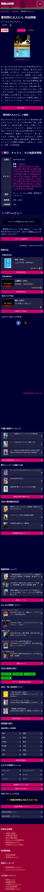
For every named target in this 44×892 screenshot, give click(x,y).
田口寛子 (18, 169)
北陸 (24, 746)
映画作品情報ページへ (9, 812)
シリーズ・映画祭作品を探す (21, 682)
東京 (3, 733)
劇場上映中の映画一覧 (21, 496)
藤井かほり (30, 179)
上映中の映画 (10, 833)
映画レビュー (21, 663)
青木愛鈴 (18, 174)
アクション (6, 770)
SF (3, 775)
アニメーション (28, 770)
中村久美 (18, 171)
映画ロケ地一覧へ (21, 789)
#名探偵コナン (29, 674)
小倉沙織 (33, 186)
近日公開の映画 (11, 838)
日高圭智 (21, 166)
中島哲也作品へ (21, 272)
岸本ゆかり (30, 184)
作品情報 (15, 11)
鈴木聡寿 (33, 174)
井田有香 (29, 189)
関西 (3, 737)
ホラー (25, 779)
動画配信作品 (10, 882)
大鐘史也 (33, 171)
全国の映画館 (10, 855)
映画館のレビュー (12, 857)
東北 (24, 742)
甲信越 (4, 746)
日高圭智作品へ (21, 292)
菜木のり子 (30, 166)
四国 (24, 750)
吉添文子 (33, 181)
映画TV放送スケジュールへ (21, 718)
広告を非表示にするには (32, 393)
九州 (3, 754)
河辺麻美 (18, 186)
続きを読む (21, 108)
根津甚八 (35, 176)
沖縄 (24, 754)
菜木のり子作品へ (21, 311)
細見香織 (26, 186)
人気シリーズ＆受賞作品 (15, 840)
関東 (24, 733)
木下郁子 (20, 176)
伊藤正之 (26, 174)
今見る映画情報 (11, 886)
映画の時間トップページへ (11, 816)
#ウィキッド (17, 674)
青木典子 (27, 176)
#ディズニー (5, 678)
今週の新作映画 (11, 835)
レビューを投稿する (21, 239)
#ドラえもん (5, 674)
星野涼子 (22, 189)
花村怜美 (22, 184)
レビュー (20, 30)
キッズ (25, 775)
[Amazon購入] (22, 59)
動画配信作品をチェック (21, 533)
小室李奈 (26, 171)
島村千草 (26, 169)
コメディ (5, 25)
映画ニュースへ (21, 600)
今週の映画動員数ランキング (11, 460)
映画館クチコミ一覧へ (21, 785)
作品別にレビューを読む (15, 844)
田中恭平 (26, 181)
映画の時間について (21, 806)
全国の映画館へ (21, 760)
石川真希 (33, 169)
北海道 (4, 742)
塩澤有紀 (18, 181)
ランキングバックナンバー (15, 869)
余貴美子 (22, 179)
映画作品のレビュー (13, 842)
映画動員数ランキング (14, 867)
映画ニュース (10, 880)
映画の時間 (5, 11)
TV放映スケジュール (13, 884)
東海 (24, 737)
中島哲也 (21, 164)
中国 (3, 750)
